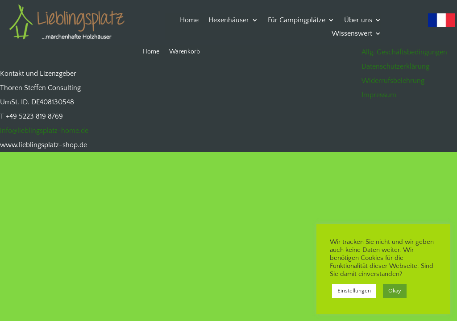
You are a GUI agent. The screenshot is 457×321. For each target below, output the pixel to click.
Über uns (358, 20)
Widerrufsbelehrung (392, 81)
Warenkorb (184, 52)
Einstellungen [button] (354, 291)
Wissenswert (352, 33)
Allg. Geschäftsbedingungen (404, 52)
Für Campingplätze (296, 20)
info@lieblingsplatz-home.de (44, 131)
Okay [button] (394, 291)
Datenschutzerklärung (395, 66)
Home (189, 20)
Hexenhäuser (228, 20)
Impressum (378, 95)
